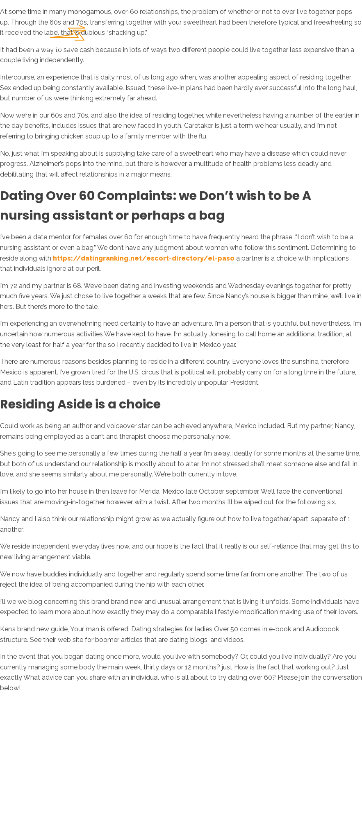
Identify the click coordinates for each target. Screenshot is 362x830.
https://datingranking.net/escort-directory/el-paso (144, 258)
